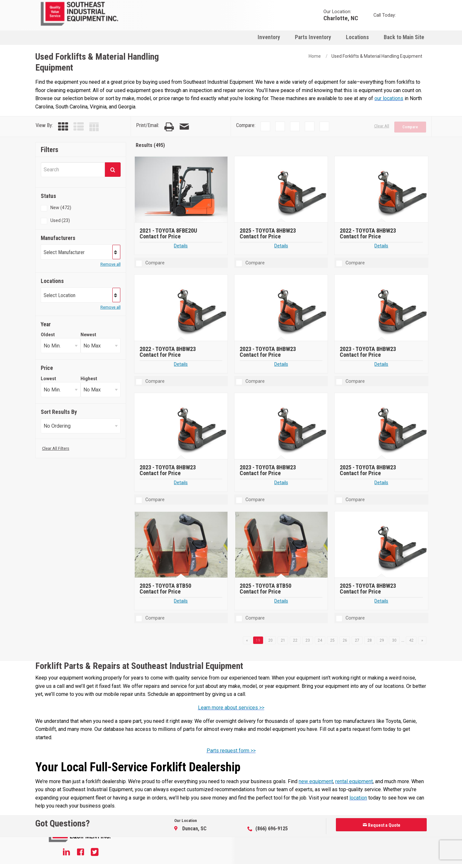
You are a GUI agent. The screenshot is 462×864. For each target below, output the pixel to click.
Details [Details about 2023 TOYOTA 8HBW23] (281, 364)
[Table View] (94, 127)
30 (394, 640)
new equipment (316, 781)
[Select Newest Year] (100, 345)
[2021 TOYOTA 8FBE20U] (181, 190)
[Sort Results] (81, 425)
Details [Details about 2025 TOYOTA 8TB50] (181, 601)
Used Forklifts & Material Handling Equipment (376, 56)
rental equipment (354, 781)
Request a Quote (381, 825)
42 (411, 640)
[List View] (78, 127)
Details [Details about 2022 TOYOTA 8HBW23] (381, 246)
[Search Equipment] (73, 169)
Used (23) (60, 220)
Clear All (381, 126)
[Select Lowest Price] (61, 389)
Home (315, 56)
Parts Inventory (313, 37)
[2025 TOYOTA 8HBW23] (281, 190)
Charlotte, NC (340, 18)
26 (345, 640)
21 (283, 640)
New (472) (60, 207)
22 (295, 640)
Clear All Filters (55, 448)
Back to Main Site (404, 37)
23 (307, 640)
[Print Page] (169, 127)
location (358, 798)
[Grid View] (63, 127)
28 (369, 640)
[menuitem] (268, 37)
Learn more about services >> (231, 708)
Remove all (110, 264)
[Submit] (113, 169)
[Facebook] (80, 852)
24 (320, 640)
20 (270, 640)
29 (382, 640)
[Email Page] (184, 127)
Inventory (269, 37)
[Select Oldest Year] (61, 345)
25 (332, 640)
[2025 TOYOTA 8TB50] (181, 545)
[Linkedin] (66, 852)
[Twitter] (94, 852)
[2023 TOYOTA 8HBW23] (281, 308)
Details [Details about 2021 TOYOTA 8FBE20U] (181, 246)
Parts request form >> (231, 751)
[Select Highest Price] (100, 389)
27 (357, 640)
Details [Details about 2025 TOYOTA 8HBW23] (281, 246)
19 (258, 640)
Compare (410, 127)
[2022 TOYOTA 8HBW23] (381, 190)
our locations (388, 98)
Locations (357, 37)
